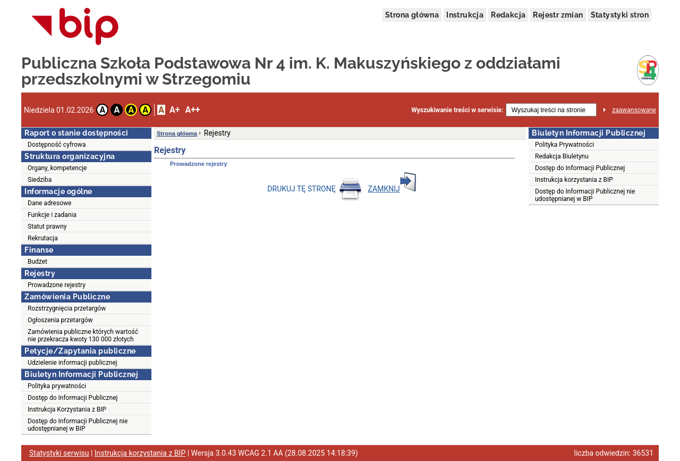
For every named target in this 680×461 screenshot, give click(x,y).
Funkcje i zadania (52, 215)
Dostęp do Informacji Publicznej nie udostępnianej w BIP (78, 424)
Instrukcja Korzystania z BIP (67, 409)
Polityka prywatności (57, 386)
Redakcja (508, 15)
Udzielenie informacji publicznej (72, 362)
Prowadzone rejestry (57, 285)
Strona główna (412, 15)
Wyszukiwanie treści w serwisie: (457, 110)
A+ (174, 110)
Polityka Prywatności (564, 144)
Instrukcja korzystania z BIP (574, 179)
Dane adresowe (49, 203)
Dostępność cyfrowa (57, 144)
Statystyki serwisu (59, 453)
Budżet (37, 261)
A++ (192, 110)
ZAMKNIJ (392, 189)
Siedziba (40, 179)
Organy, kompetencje (57, 168)
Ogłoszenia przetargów (60, 320)
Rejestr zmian (558, 15)
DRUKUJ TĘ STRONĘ (314, 189)
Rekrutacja (43, 238)
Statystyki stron (620, 15)
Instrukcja (464, 15)
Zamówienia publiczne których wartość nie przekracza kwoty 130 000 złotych (83, 335)
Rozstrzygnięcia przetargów (67, 308)
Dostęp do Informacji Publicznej (72, 397)
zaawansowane (634, 110)
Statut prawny (47, 226)
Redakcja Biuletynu (562, 156)
